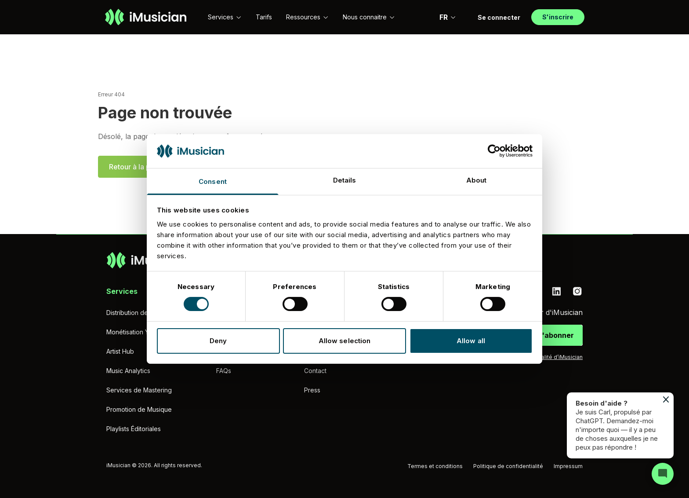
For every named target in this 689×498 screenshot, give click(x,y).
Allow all (471, 341)
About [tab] (476, 180)
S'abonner (555, 335)
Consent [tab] (213, 181)
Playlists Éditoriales (133, 428)
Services (225, 17)
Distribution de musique (140, 312)
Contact (315, 370)
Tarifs (264, 17)
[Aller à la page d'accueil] (146, 17)
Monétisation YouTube (138, 332)
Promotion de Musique (139, 409)
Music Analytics (128, 370)
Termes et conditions (435, 466)
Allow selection (345, 341)
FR (447, 17)
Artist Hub (120, 351)
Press (312, 390)
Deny (218, 341)
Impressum (568, 466)
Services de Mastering (139, 390)
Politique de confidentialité (508, 466)
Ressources (307, 17)
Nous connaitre (369, 17)
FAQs (223, 370)
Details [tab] (344, 180)
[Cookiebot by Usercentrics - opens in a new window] (494, 150)
